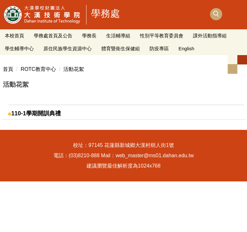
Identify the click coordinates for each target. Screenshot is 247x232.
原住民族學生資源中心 (67, 48)
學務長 (89, 35)
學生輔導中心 (19, 48)
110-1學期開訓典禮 (36, 113)
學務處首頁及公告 (53, 35)
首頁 (8, 69)
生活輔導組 (118, 35)
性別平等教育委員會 (161, 35)
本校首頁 (14, 35)
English (186, 48)
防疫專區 (159, 48)
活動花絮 (73, 69)
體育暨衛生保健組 (120, 48)
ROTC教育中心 (38, 69)
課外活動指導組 (210, 35)
